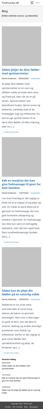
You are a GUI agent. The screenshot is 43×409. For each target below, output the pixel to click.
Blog (26, 407)
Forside (8, 407)
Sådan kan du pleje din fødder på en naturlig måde (21, 391)
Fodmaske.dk (10, 3)
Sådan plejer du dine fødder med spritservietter (16, 367)
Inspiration (35, 78)
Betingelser (33, 407)
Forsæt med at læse (11, 132)
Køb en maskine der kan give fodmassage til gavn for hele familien (21, 379)
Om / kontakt (17, 407)
